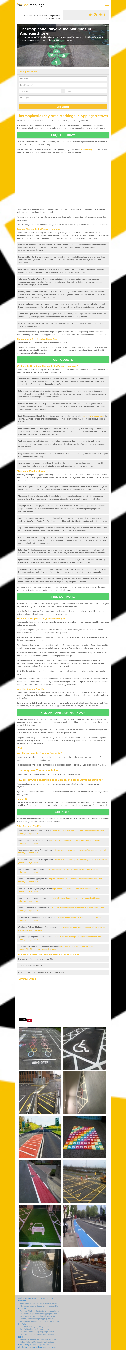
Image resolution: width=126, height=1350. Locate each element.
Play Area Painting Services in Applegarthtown (38, 1303)
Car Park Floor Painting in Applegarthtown (37, 1332)
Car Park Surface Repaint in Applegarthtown (38, 1334)
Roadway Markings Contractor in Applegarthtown (39, 1311)
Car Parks (22, 1324)
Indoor (20, 1337)
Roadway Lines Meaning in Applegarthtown (37, 1316)
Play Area (22, 1301)
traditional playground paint (93, 416)
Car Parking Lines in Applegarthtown (34, 1329)
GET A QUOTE (63, 359)
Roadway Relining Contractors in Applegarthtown (39, 1321)
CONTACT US (63, 812)
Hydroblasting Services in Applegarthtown (34, 1345)
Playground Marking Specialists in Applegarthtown (40, 1306)
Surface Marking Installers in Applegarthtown (36, 1298)
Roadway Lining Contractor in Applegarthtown (38, 1314)
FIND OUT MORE (63, 596)
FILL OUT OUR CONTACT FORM (63, 712)
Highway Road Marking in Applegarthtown (37, 1319)
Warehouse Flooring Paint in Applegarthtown (38, 1339)
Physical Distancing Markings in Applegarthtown (37, 1347)
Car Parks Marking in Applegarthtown (35, 1327)
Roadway (22, 1309)
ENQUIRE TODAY (63, 135)
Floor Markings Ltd (88, 149)
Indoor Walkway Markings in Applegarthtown (38, 1342)
